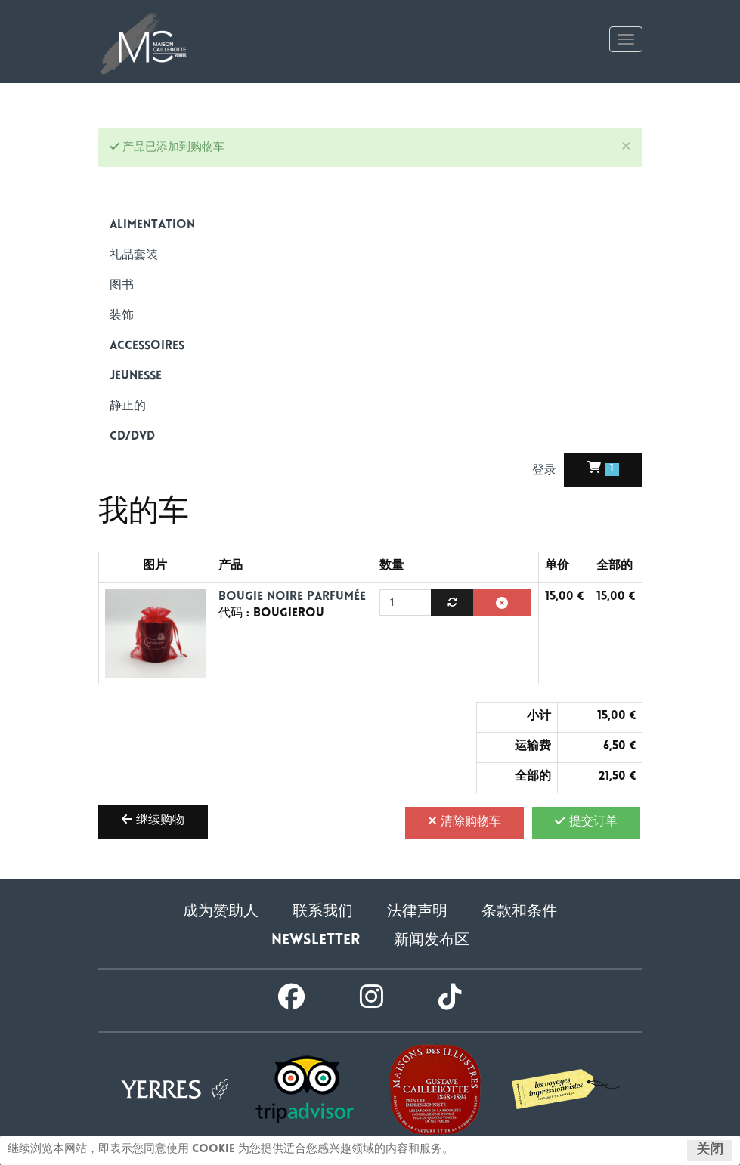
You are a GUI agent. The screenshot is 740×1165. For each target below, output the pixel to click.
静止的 (128, 407)
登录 (546, 471)
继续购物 (153, 820)
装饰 (122, 316)
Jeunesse (136, 376)
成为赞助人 (221, 912)
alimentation (152, 225)
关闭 (709, 1150)
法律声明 (417, 912)
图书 (122, 286)
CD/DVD (132, 437)
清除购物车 (464, 821)
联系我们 (323, 912)
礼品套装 (134, 255)
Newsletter (315, 941)
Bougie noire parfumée (292, 597)
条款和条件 (519, 912)
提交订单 (586, 821)
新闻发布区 (431, 941)
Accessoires (147, 346)
